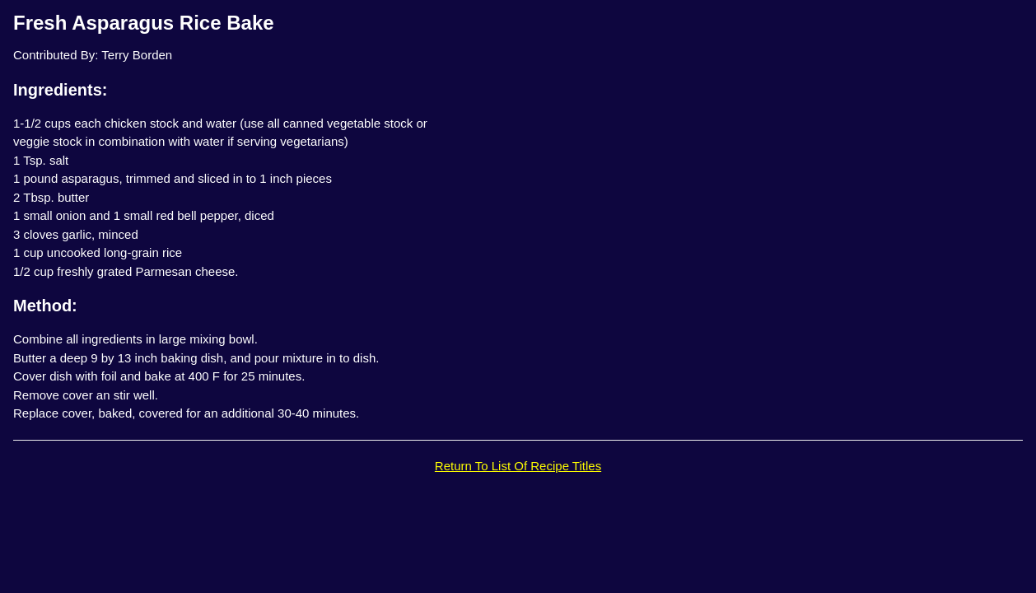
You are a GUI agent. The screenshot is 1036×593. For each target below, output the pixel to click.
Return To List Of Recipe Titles (518, 466)
